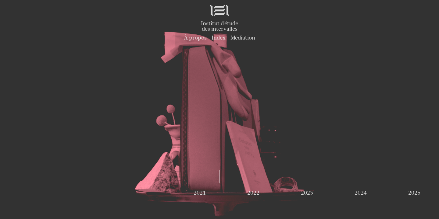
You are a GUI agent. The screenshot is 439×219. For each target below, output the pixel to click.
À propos (195, 37)
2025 (166, 192)
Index (219, 37)
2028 (327, 192)
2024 (112, 192)
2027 (273, 192)
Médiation (242, 37)
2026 (219, 192)
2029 (380, 192)
